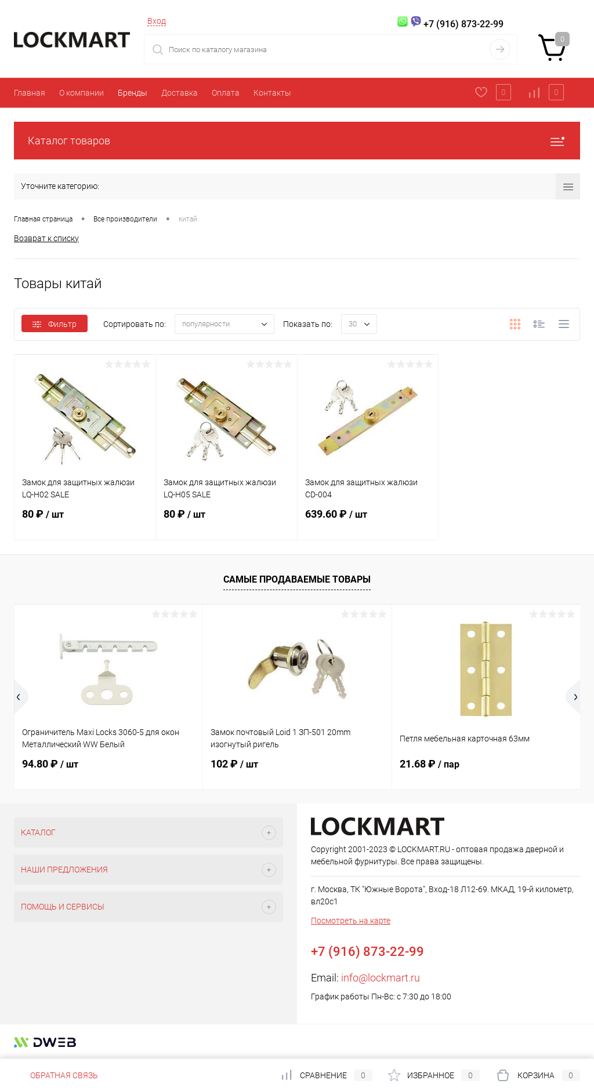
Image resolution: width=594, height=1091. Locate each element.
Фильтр (54, 324)
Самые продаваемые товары (297, 579)
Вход (156, 21)
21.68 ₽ (429, 764)
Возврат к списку (46, 238)
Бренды (132, 92)
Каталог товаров (297, 140)
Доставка (179, 92)
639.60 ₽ (368, 521)
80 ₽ (85, 521)
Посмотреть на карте (350, 920)
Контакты (272, 92)
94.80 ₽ (50, 764)
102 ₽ (234, 764)
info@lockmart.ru (380, 978)
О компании (81, 92)
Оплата (226, 92)
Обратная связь (56, 1075)
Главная (29, 92)
